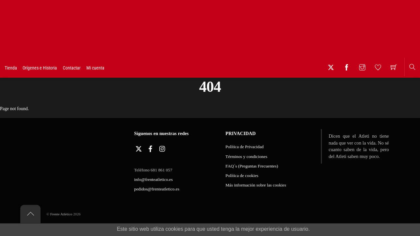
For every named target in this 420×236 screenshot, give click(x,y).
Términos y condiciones (246, 156)
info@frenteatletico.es (153, 179)
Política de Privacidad (244, 146)
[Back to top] (30, 214)
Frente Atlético (61, 214)
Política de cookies (241, 175)
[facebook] (150, 147)
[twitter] (138, 147)
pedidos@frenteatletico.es (156, 189)
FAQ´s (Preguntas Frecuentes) (251, 166)
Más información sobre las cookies (255, 185)
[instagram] (162, 147)
